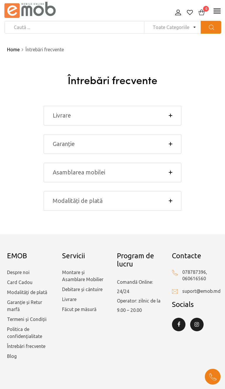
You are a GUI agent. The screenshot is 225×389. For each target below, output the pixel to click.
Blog (12, 356)
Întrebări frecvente (26, 346)
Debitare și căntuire (82, 289)
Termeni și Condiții (27, 319)
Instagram (197, 324)
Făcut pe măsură (79, 309)
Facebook (178, 324)
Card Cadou (20, 282)
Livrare (69, 299)
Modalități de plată (27, 292)
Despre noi (18, 272)
